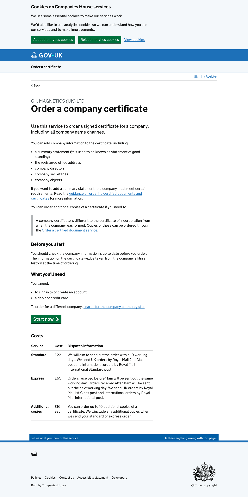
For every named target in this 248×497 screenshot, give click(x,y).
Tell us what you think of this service (54, 438)
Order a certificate (46, 67)
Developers (119, 477)
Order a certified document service (69, 230)
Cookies (50, 477)
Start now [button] (46, 319)
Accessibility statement (92, 477)
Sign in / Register (205, 76)
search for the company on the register (114, 306)
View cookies (134, 39)
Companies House (54, 485)
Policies (36, 477)
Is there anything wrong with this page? (191, 438)
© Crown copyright (204, 485)
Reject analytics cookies (100, 39)
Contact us (66, 477)
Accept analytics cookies (53, 39)
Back (37, 85)
